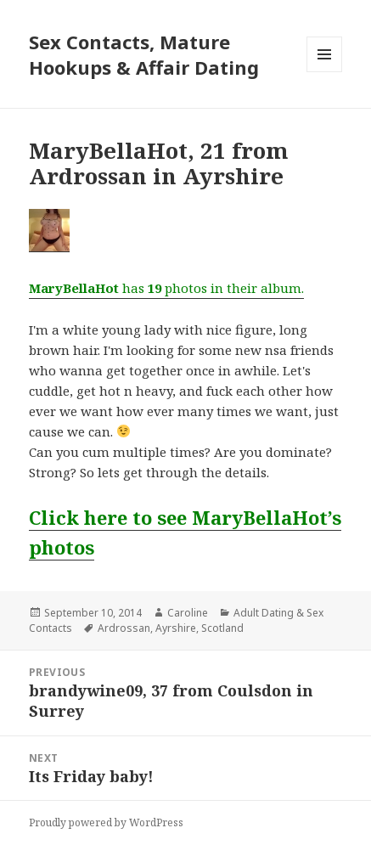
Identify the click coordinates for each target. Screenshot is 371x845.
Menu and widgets (324, 71)
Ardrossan (124, 628)
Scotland (222, 628)
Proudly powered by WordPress (106, 822)
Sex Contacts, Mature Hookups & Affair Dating (144, 54)
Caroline (187, 613)
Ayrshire (175, 628)
